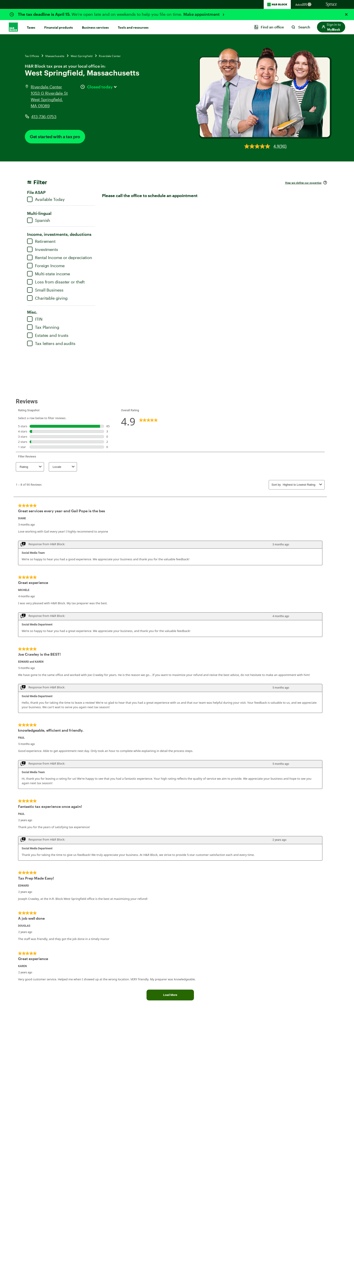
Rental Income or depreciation (59, 257)
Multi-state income (48, 273)
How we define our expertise (303, 182)
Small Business (45, 290)
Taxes (31, 27)
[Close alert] (346, 14)
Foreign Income (46, 265)
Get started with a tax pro (55, 136)
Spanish (38, 220)
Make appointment (202, 14)
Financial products (58, 27)
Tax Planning (43, 327)
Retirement (41, 241)
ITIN (34, 319)
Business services (95, 27)
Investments (42, 249)
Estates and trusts (47, 335)
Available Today (46, 199)
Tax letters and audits (51, 343)
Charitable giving (47, 298)
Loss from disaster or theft (56, 282)
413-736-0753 (43, 116)
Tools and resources (133, 27)
